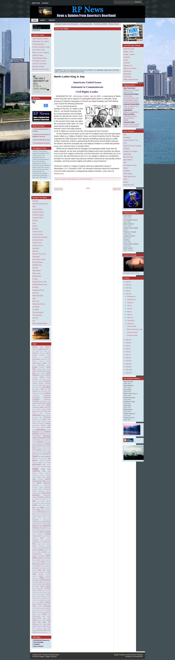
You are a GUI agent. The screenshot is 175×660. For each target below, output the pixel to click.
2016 (127, 355)
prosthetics (47, 564)
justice (34, 505)
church (40, 385)
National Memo (37, 276)
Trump (44, 614)
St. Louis (39, 600)
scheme (47, 584)
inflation (40, 489)
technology (47, 606)
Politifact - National (129, 54)
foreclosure (47, 454)
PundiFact (127, 63)
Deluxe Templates (137, 655)
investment (40, 497)
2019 (127, 345)
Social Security (36, 596)
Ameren (48, 353)
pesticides (44, 552)
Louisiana (42, 513)
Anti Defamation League (131, 100)
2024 (127, 288)
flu (46, 452)
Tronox (39, 614)
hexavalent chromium (38, 475)
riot (36, 584)
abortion (34, 347)
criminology (35, 407)
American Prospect (38, 215)
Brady (48, 371)
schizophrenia (35, 586)
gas (49, 458)
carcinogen (35, 379)
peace (33, 552)
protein (34, 566)
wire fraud (47, 628)
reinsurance (35, 578)
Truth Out (35, 318)
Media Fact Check (129, 49)
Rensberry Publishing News (51, 655)
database (44, 409)
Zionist (45, 632)
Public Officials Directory (39, 58)
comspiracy (41, 393)
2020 (127, 342)
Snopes (126, 60)
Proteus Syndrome (45, 566)
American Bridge (37, 209)
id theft (48, 481)
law (42, 507)
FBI (38, 446)
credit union (40, 405)
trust (49, 614)
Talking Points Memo (38, 304)
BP (46, 371)
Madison (39, 516)
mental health (42, 528)
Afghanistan (35, 349)
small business (41, 594)
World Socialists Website (39, 323)
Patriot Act (47, 550)
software (34, 598)
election (47, 432)
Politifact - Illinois (128, 51)
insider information (36, 493)
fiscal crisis (39, 452)
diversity (43, 425)
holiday (44, 477)
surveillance (39, 604)
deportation (35, 419)
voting (48, 620)
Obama (34, 546)
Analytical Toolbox (37, 55)
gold (45, 462)
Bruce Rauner (41, 373)
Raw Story (35, 293)
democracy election (45, 415)
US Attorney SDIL (86, 24)
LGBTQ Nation (128, 96)
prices (38, 562)
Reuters (126, 182)
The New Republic (37, 312)
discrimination (41, 423)
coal (42, 391)
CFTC (48, 379)
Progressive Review (38, 290)
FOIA (48, 452)
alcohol (37, 351)
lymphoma (47, 513)
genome (48, 460)
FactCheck (127, 57)
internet (34, 497)
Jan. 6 (48, 499)
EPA (48, 438)
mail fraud (46, 518)
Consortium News (37, 240)
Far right (43, 444)
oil (43, 548)
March (129, 317)
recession (40, 574)
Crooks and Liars (37, 245)
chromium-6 (35, 385)
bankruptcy (42, 367)
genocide (42, 460)
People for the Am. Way (39, 282)
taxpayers (40, 606)
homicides (40, 479)
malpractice (35, 520)
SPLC (45, 598)
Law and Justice (131, 326)
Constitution (36, 399)
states (46, 600)
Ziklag (38, 632)
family (39, 444)
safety (39, 584)
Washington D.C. (37, 624)
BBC (125, 134)
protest (38, 566)
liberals (44, 511)
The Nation (35, 309)
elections (35, 434)
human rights (42, 481)
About (42, 20)
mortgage (47, 534)
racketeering (35, 572)
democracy (36, 415)
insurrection (47, 495)
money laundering (37, 534)
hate (42, 466)
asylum (48, 361)
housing (34, 481)
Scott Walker (36, 588)
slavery (34, 594)
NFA (42, 542)
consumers (35, 401)
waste (44, 624)
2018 (127, 348)
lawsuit (38, 510)
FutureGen (44, 458)
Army (49, 359)
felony (39, 448)
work (49, 630)
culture (41, 407)
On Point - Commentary (39, 64)
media (48, 524)
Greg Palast (36, 256)
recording (48, 574)
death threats (40, 411)
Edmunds (48, 429)
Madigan (34, 516)
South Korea (40, 598)
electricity (41, 434)
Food (33, 454)
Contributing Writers (38, 44)
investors (47, 497)
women (45, 630)
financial (38, 450)
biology (39, 369)
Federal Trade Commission (132, 124)
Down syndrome (41, 427)
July (128, 305)
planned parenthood (38, 556)
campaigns (35, 377)
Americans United (37, 217)
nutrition (48, 544)
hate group (47, 466)
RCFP (125, 179)
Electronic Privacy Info (39, 254)
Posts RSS (36, 3)
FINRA (34, 452)
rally (47, 572)
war (49, 622)
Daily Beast (35, 248)
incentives (34, 487)
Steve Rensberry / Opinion (40, 38)
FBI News (126, 148)
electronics (47, 434)
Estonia (34, 440)
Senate (40, 590)
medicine (35, 528)
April (128, 314)
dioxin (48, 421)
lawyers (42, 509)
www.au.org (58, 173)
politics (34, 558)
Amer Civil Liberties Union (131, 98)
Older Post (116, 189)
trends (34, 614)
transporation (39, 612)
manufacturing (46, 520)
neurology (35, 542)
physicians (47, 554)
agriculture (45, 349)
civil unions (35, 389)
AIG (33, 351)
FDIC (44, 446)
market (40, 522)
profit (38, 564)
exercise (34, 442)
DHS (40, 419)
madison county (46, 516)
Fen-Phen (44, 448)
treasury (48, 612)
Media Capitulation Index (131, 79)
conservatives (36, 397)
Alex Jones (43, 351)
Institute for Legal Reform (131, 112)
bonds (43, 371)
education (35, 432)
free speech (41, 456)
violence (34, 620)
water (48, 624)
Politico (126, 168)
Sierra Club (35, 301)
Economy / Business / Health (41, 47)
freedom (47, 456)
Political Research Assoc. (40, 284)
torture (48, 610)
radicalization (42, 572)
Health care (45, 469)
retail (40, 582)
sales (43, 584)
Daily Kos (35, 251)
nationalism (35, 540)
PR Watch (35, 287)
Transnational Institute (130, 116)
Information (47, 489)
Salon (34, 298)
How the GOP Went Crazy (42, 140)
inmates (48, 491)
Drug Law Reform (129, 118)
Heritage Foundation (44, 473)
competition (35, 393)
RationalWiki (127, 74)
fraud (34, 456)
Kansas (40, 505)
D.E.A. (34, 409)
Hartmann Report (37, 262)
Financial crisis (46, 450)
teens (33, 608)
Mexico (34, 530)
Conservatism (35, 395)
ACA (41, 347)
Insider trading (46, 493)
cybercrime (47, 407)
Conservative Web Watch (40, 237)
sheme (38, 592)
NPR (125, 162)
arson (41, 361)
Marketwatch (127, 154)
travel (44, 612)
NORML (126, 120)
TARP (48, 604)
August (129, 302)
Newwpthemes (138, 656)
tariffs (44, 604)
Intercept (35, 268)
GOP (48, 462)
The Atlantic (36, 307)
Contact (52, 20)
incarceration (47, 485)
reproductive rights (37, 580)
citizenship (35, 387)
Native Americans (45, 540)
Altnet (34, 206)
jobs (33, 501)
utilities (44, 618)
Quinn (39, 570)
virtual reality (42, 620)
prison (43, 562)
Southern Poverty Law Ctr (131, 102)
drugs (48, 427)
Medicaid (35, 526)
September (130, 299)
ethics (42, 440)
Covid (48, 403)
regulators (47, 576)
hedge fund (46, 471)
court (40, 403)
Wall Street (42, 622)
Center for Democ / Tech (131, 140)
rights (33, 584)
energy (34, 438)
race (44, 570)
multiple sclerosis (37, 536)
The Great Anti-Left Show (42, 143)
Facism (45, 442)
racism (48, 570)
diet (49, 419)
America (34, 355)
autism (44, 363)
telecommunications (40, 608)
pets (49, 552)
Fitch (44, 452)
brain (33, 373)
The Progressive (37, 315)
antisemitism (44, 359)
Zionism (42, 632)
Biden (34, 369)
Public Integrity (128, 173)
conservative (46, 395)
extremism (40, 442)
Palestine (34, 550)
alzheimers (42, 353)
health (35, 469)
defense (34, 413)
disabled (34, 423)
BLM (39, 371)
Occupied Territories (37, 548)
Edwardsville (36, 30)
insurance (35, 495)
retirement (44, 582)
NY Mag (34, 279)
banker (48, 365)
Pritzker (48, 562)
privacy (34, 564)
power (38, 560)
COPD (48, 401)
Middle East (43, 530)
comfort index (47, 391)
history (39, 477)
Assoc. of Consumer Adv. (131, 106)
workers (34, 632)
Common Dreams (37, 234)
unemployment (36, 616)
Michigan (38, 530)
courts (44, 403)
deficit (41, 413)
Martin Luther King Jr (86, 179)
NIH (45, 542)
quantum (34, 570)
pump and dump (46, 568)
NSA (33, 544)
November (130, 296)
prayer (42, 560)
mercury (48, 528)
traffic (33, 612)
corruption (35, 403)
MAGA (39, 518)
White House (46, 626)
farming (48, 444)
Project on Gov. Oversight (131, 90)
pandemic (41, 550)
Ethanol (38, 440)
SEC (42, 588)
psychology (35, 568)
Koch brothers (46, 505)
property (42, 564)
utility (48, 618)
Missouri (42, 532)
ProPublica (127, 171)
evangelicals (47, 440)
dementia (48, 413)
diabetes (44, 419)
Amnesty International (41, 357)
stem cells (35, 602)
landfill (38, 507)
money (47, 532)
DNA (49, 425)
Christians (47, 383)
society (43, 596)
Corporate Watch (129, 108)
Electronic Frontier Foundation (133, 146)
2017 (127, 352)
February (130, 320)
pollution (40, 558)
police (48, 556)
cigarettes (47, 385)
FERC (48, 448)
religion (42, 578)
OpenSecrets (127, 71)
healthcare (36, 471)
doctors (34, 427)
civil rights (46, 387)
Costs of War (127, 77)
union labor (46, 616)
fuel (33, 458)
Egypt (42, 431)
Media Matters (36, 270)
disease (48, 423)
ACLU (48, 347)
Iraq (33, 499)
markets (44, 522)
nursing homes (41, 544)
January (129, 323)
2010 (127, 373)
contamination (43, 401)
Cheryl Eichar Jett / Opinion (40, 41)
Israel (36, 499)
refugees (40, 576)
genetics (35, 460)
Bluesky (45, 3)
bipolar (44, 369)
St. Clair (34, 600)
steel (49, 600)
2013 (127, 364)
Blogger (42, 656)
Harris (38, 466)
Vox (33, 321)
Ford (37, 454)
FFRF (34, 450)
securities (47, 588)
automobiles (41, 365)
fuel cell (38, 458)
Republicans (46, 580)
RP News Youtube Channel (40, 69)
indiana (41, 487)
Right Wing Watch (37, 295)
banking (34, 367)
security (34, 590)
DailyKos (38, 409)
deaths (45, 411)
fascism (34, 446)
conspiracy (47, 397)
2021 (127, 339)
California (47, 375)
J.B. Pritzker (42, 499)
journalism (47, 503)
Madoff (34, 518)
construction (47, 399)
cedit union (42, 379)
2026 (127, 282)
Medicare (47, 526)
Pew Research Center (130, 165)
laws (33, 509)
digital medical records (39, 421)
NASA (48, 538)
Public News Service (130, 176)
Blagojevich (35, 371)
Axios (34, 223)
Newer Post (58, 189)
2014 (127, 361)
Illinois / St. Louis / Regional (40, 52)
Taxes (34, 606)
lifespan (48, 511)
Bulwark (34, 226)
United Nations (36, 618)
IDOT (33, 483)
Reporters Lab (128, 65)
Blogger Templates (119, 655)
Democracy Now (37, 417)
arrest (34, 361)
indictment (47, 487)
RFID (49, 582)
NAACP (42, 538)
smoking (48, 594)
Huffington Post (37, 265)
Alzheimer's (35, 353)
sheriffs (42, 592)
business (35, 375)
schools (42, 586)
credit (33, 405)
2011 (127, 370)
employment (46, 436)
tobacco (38, 610)
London (38, 513)
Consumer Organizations (131, 126)
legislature (47, 509)
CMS (39, 391)
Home (35, 20)
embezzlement (36, 436)
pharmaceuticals (36, 554)
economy (40, 429)
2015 (127, 358)
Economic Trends (132, 335)
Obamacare (41, 546)
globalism (40, 462)
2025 (127, 285)
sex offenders (46, 590)
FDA (41, 446)
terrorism (47, 608)
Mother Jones (36, 273)
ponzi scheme (46, 558)
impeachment (35, 485)
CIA (44, 385)
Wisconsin (39, 630)
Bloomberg (127, 137)
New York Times (128, 157)
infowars (34, 491)
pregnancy (47, 560)
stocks (41, 602)
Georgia (34, 462)
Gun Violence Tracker (38, 259)
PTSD (40, 568)
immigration (46, 483)
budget (48, 373)
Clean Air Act (45, 389)
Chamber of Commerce (38, 381)
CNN (125, 143)
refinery (34, 576)
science (48, 586)
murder (44, 536)
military (48, 530)
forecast (41, 454)
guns (44, 464)
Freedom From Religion (131, 151)
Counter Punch (36, 243)
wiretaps (34, 630)
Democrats (47, 417)
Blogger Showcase (51, 656)
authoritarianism (36, 363)
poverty (34, 560)
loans (33, 513)
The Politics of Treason (39, 61)
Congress (47, 393)
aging (40, 349)
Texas (33, 610)
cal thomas (42, 375)
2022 (127, 294)
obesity (48, 546)
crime (48, 405)
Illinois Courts (114, 24)
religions (48, 578)
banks (48, 367)
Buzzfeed (35, 229)
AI (49, 349)
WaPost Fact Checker (130, 68)
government (36, 464)
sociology (48, 596)
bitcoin (48, 369)
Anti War (35, 220)
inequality (34, 489)
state (43, 600)
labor (33, 507)
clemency (35, 391)
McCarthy (44, 524)
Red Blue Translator (38, 66)
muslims (48, 536)
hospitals (47, 479)
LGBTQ (39, 512)
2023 (127, 291)
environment (41, 438)
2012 (127, 367)
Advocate (35, 201)
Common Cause (37, 231)
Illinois (39, 483)
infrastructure (41, 491)
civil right (40, 387)
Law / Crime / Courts (38, 50)
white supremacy (37, 628)
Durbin (34, 429)
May (128, 311)
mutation (34, 538)
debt (49, 411)
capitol (48, 377)
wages (34, 622)
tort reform (43, 610)
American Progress (38, 212)
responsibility (35, 582)
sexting (34, 592)
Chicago (34, 383)
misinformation (35, 532)
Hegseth (34, 473)
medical (41, 526)
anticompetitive (36, 359)
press (33, 562)
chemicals (47, 381)
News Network (128, 160)
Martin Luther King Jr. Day (69, 76)
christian (41, 383)
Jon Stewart (42, 503)
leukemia (34, 511)
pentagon (38, 552)
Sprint (48, 598)
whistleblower (39, 626)
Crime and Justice (132, 332)
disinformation (35, 425)
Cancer (42, 377)
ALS (49, 351)
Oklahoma (47, 548)
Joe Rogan (40, 501)
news (39, 542)
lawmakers (47, 507)
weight (34, 626)
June (128, 308)
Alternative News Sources (40, 204)
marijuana (35, 522)
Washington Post (129, 185)
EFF (40, 431)
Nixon (48, 542)
